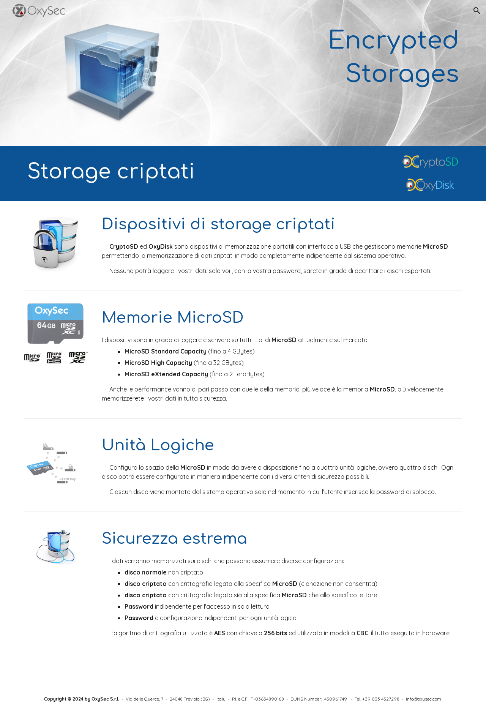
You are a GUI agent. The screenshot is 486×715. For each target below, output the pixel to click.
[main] (318, 58)
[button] (477, 11)
